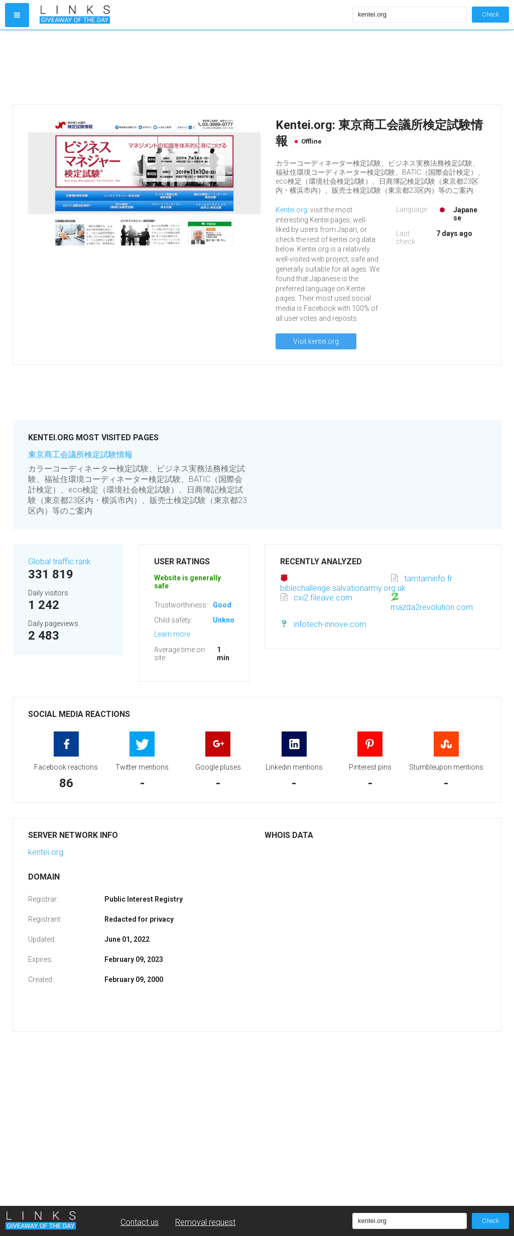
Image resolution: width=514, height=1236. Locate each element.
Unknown (228, 620)
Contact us (139, 1222)
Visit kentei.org (316, 341)
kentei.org (45, 852)
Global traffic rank (59, 561)
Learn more (172, 634)
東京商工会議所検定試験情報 (80, 454)
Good (222, 605)
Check (490, 14)
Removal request (205, 1222)
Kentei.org (291, 210)
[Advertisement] (194, 67)
